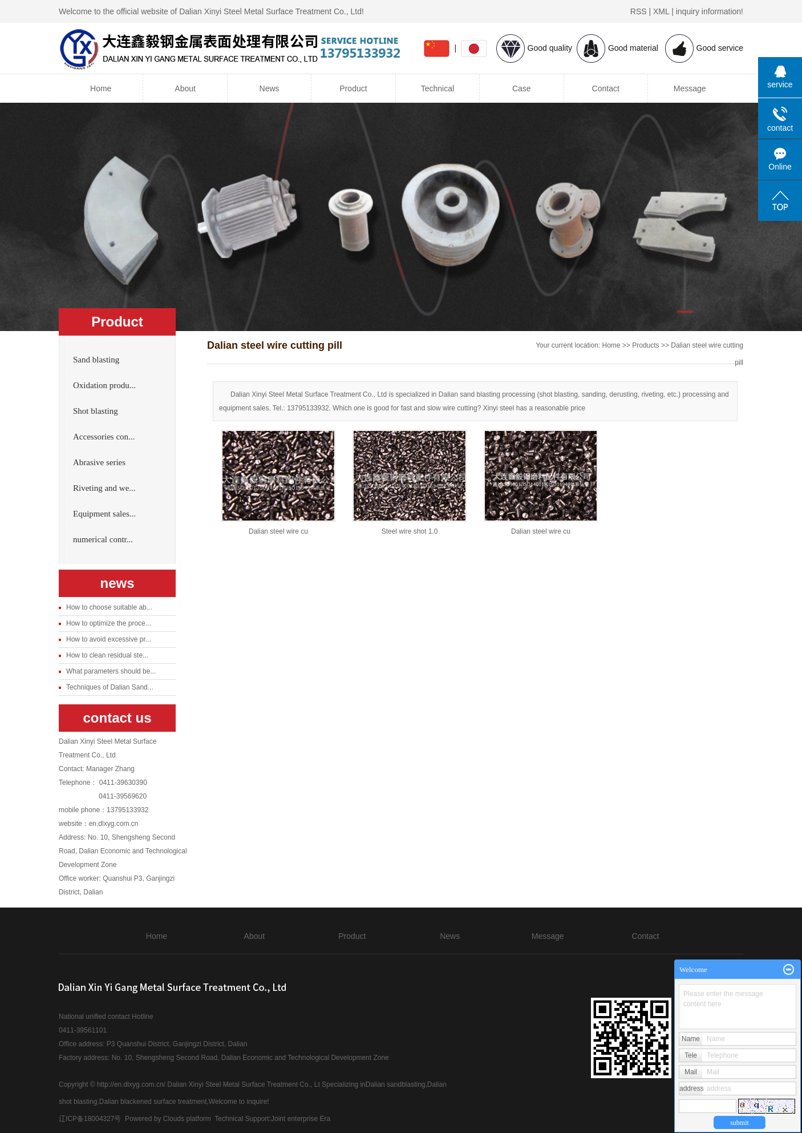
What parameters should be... (111, 671)
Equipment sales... (104, 513)
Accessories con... (104, 436)
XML (661, 11)
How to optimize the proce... (108, 623)
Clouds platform (187, 1119)
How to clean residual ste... (107, 655)
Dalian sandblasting (396, 1084)
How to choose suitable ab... (109, 607)
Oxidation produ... (104, 385)
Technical (437, 88)
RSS (638, 11)
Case (521, 88)
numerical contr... (103, 539)
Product (353, 88)
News (270, 88)
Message (690, 88)
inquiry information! (709, 11)
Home (100, 88)
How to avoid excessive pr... (108, 639)
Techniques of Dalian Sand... (109, 687)
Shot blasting (95, 411)
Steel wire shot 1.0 (410, 531)
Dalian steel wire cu (278, 531)
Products (645, 345)
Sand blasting (96, 359)
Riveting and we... (104, 488)
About (185, 88)
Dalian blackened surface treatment (153, 1102)
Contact (605, 88)
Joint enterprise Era (300, 1119)
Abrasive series (99, 462)
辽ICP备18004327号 (90, 1119)
